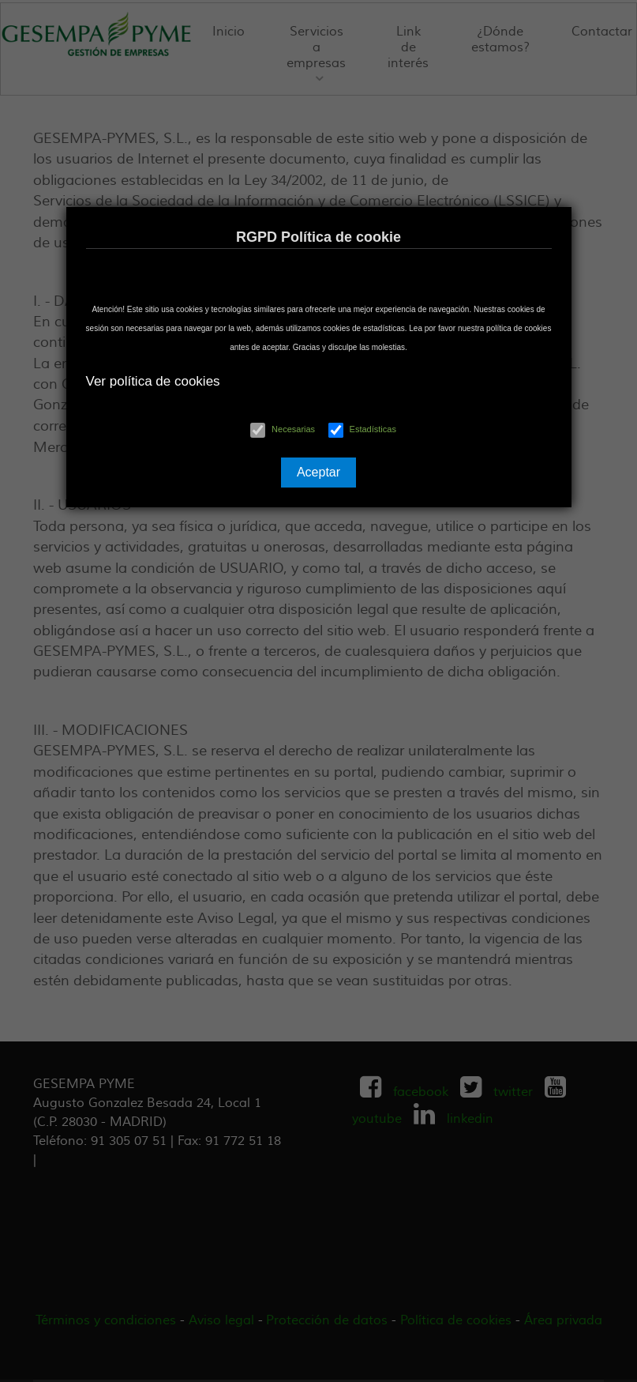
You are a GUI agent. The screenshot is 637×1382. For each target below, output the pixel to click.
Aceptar (318, 472)
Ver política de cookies (153, 381)
